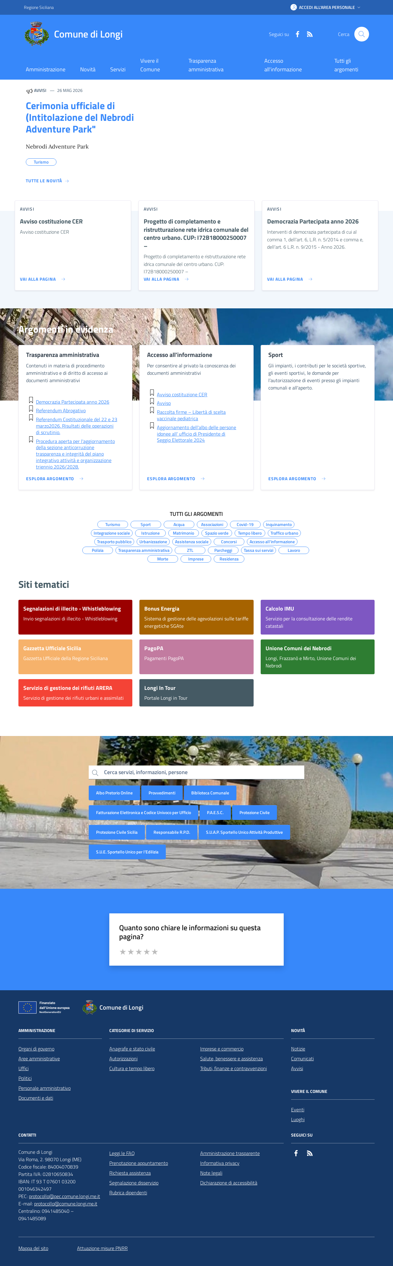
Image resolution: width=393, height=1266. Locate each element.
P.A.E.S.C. (215, 812)
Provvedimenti (162, 792)
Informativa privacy (219, 1163)
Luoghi (298, 1119)
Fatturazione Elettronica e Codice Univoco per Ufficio (143, 812)
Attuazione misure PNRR (102, 1248)
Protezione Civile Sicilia (117, 832)
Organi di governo (36, 1048)
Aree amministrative (39, 1058)
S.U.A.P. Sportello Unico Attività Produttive (244, 832)
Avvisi (297, 1068)
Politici (25, 1078)
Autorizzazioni (123, 1058)
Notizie (298, 1048)
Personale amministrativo (44, 1088)
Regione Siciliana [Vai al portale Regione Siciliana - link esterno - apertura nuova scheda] (39, 7)
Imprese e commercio (221, 1048)
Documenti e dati (35, 1098)
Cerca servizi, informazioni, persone (146, 772)
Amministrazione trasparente (230, 1153)
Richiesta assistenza (130, 1173)
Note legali (211, 1173)
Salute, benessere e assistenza (231, 1058)
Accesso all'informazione (283, 65)
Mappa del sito (33, 1248)
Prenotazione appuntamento (138, 1163)
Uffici (23, 1068)
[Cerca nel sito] (361, 34)
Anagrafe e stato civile (132, 1048)
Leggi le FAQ (122, 1153)
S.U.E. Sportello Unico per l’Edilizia (127, 852)
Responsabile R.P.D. (172, 832)
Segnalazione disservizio (133, 1182)
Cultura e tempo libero (131, 1068)
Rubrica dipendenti (128, 1192)
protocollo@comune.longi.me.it (65, 1203)
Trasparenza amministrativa (206, 65)
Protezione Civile (254, 812)
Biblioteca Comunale (210, 792)
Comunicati (302, 1058)
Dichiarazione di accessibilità (228, 1182)
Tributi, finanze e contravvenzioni (233, 1068)
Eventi (297, 1109)
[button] (326, 7)
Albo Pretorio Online (114, 792)
